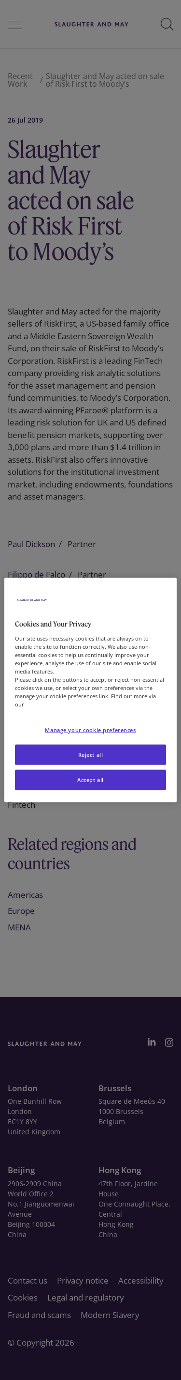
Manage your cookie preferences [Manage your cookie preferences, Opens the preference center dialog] (90, 730)
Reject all (90, 754)
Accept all (90, 780)
